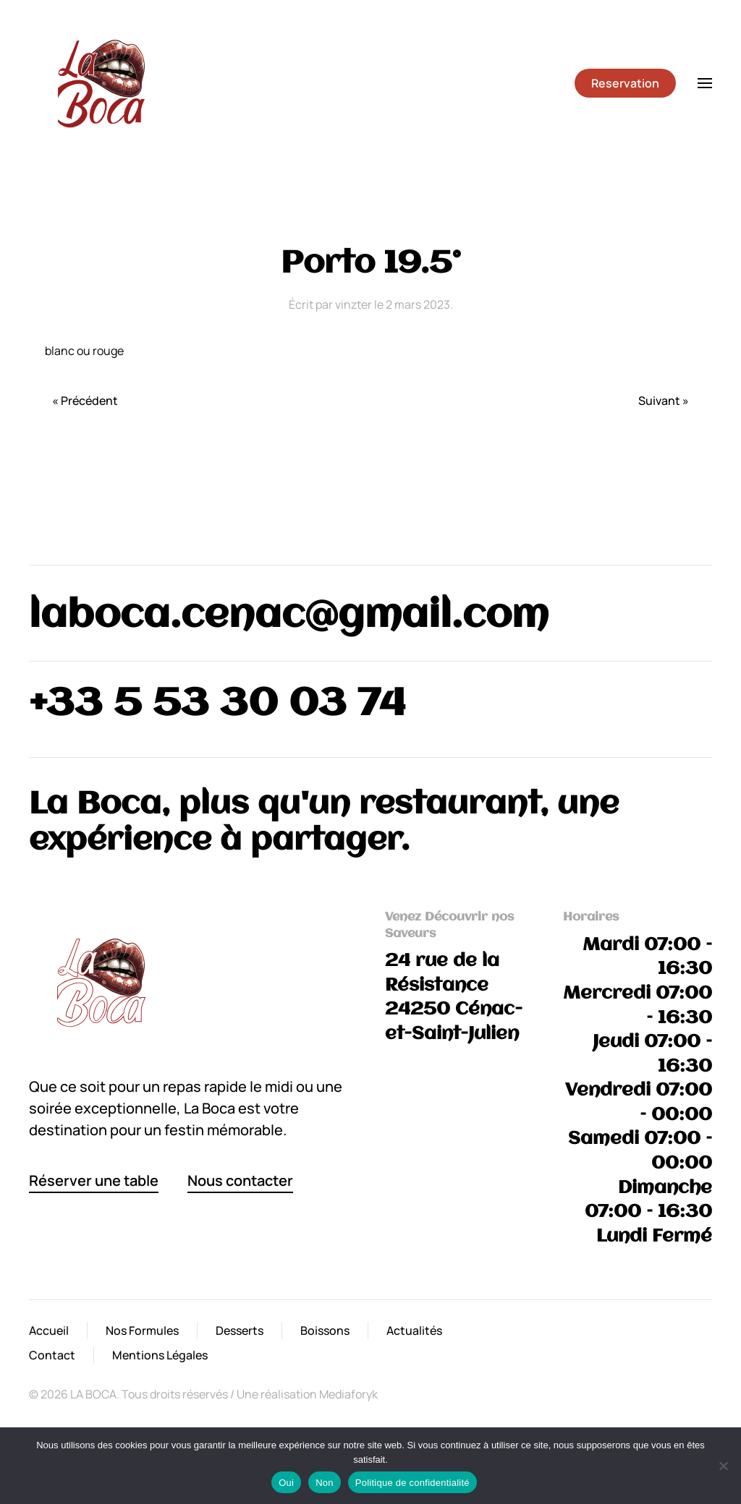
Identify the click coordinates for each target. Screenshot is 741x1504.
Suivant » (663, 401)
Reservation (625, 83)
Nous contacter (240, 1180)
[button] (705, 83)
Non (325, 1482)
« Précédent (85, 401)
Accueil (49, 1330)
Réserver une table (93, 1180)
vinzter (353, 304)
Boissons (325, 1330)
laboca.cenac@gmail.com (289, 616)
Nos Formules (142, 1330)
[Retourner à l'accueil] (101, 83)
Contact (52, 1355)
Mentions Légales (160, 1355)
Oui (286, 1482)
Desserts (239, 1330)
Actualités (414, 1330)
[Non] (723, 1465)
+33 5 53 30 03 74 (217, 704)
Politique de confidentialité (412, 1482)
